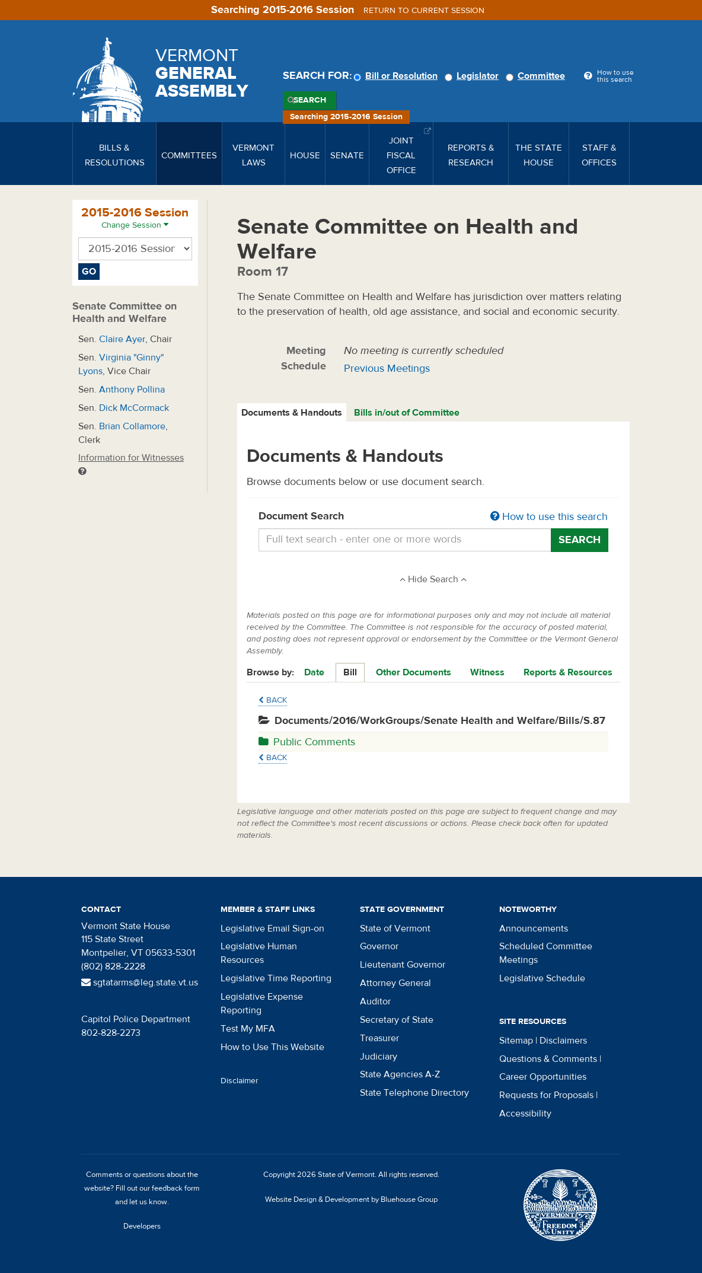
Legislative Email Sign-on (272, 928)
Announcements (533, 928)
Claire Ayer (122, 339)
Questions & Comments (548, 1059)
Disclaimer (240, 1081)
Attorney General (395, 983)
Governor (379, 946)
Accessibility (525, 1113)
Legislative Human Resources (259, 953)
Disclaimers (563, 1041)
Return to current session (423, 10)
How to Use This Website (272, 1047)
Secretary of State (396, 1020)
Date (314, 672)
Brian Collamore (132, 426)
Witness (487, 672)
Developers (142, 1226)
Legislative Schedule (542, 978)
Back (273, 700)
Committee (537, 76)
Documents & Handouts (291, 413)
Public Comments (307, 742)
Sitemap (516, 1041)
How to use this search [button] (549, 517)
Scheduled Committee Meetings (545, 953)
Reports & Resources (568, 672)
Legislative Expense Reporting (262, 1003)
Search (309, 100)
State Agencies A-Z (400, 1074)
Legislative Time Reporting (276, 978)
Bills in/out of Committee (407, 413)
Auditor (375, 1001)
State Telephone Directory (414, 1093)
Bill (350, 672)
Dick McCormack (134, 408)
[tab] (292, 413)
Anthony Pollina (132, 389)
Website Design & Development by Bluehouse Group (351, 1199)
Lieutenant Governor (402, 965)
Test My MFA (248, 1029)
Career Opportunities (542, 1077)
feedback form (176, 1188)
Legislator (473, 76)
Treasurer (379, 1038)
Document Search (434, 517)
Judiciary (378, 1057)
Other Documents (413, 672)
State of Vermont (395, 928)
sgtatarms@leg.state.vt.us (139, 982)
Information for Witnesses (131, 464)
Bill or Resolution (397, 76)
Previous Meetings (387, 368)
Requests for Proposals (546, 1095)
